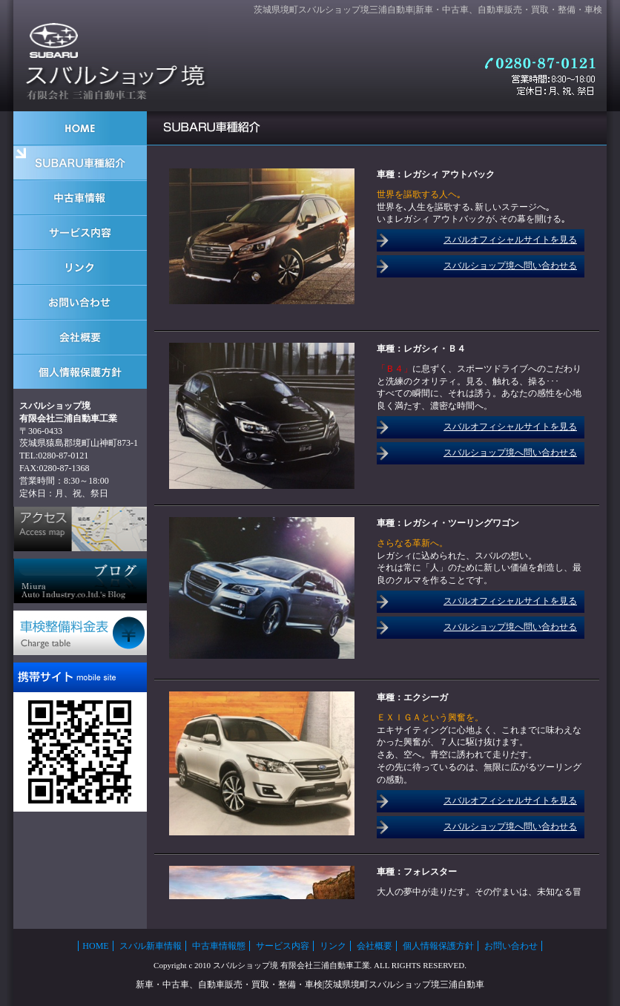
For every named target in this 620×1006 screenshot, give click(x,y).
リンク (333, 946)
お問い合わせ (511, 946)
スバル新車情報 (150, 946)
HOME (95, 946)
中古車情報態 (218, 946)
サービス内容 (282, 946)
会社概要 (374, 946)
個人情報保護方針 (438, 946)
